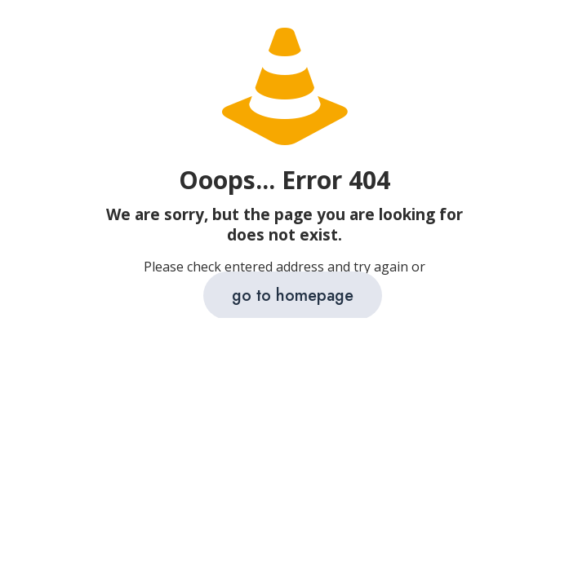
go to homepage (292, 295)
